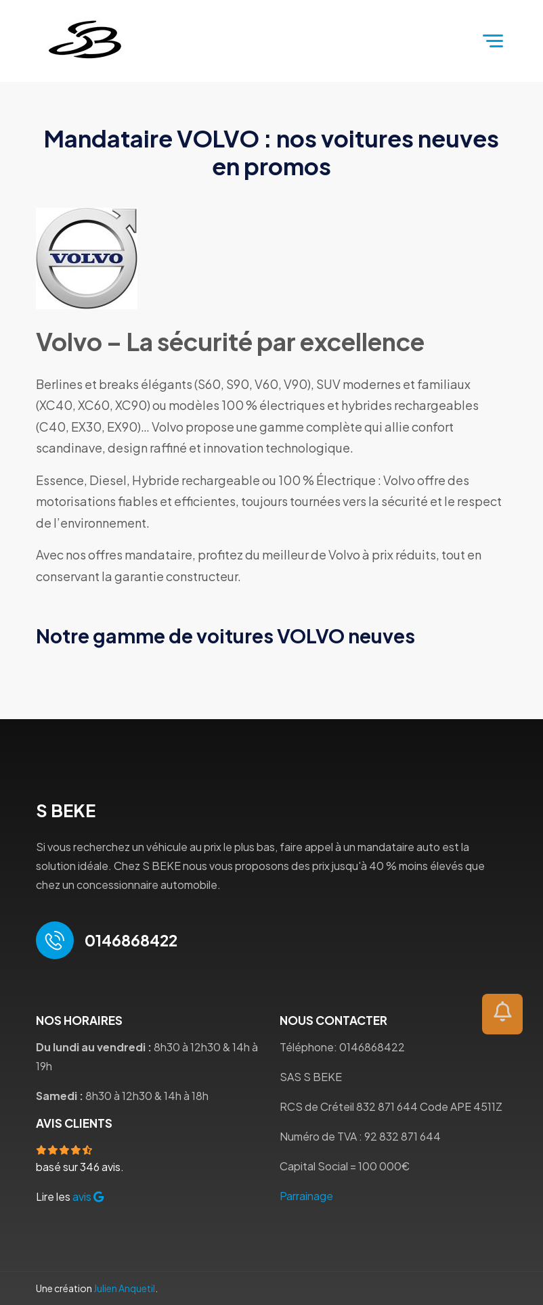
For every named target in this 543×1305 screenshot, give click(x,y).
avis (88, 1196)
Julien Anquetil (124, 1288)
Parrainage (306, 1196)
